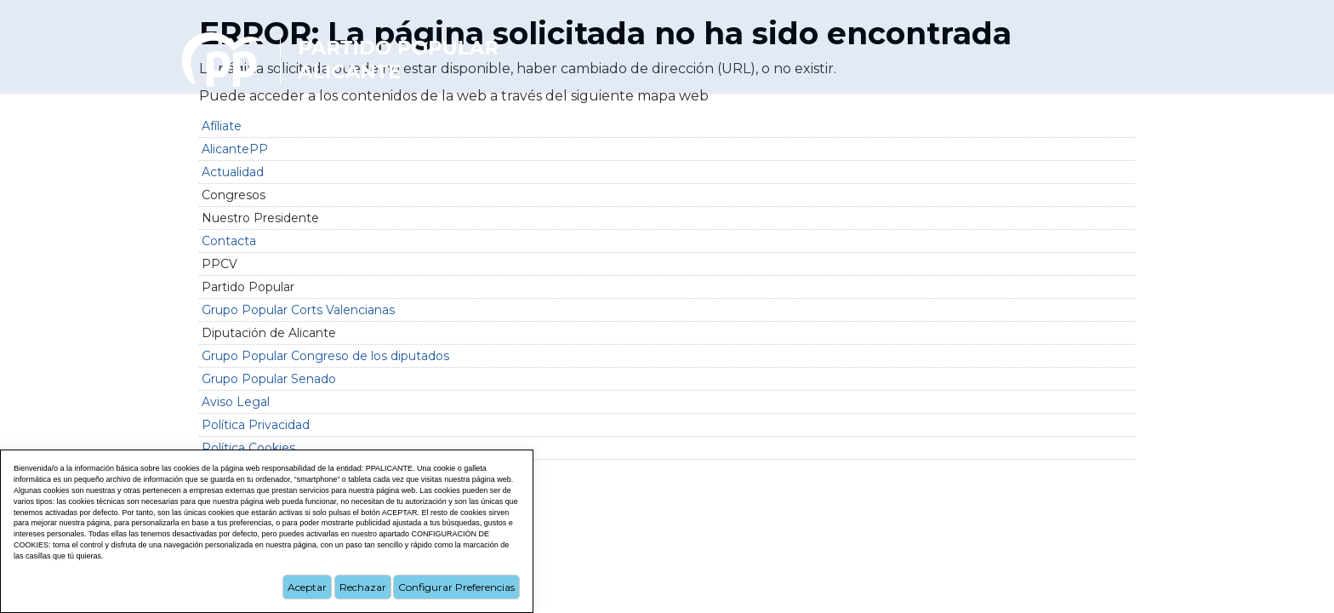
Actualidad (233, 172)
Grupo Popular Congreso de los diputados (325, 356)
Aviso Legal (236, 402)
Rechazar (362, 587)
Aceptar (307, 587)
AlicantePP (235, 149)
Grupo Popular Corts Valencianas (298, 310)
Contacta (229, 241)
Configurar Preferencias (456, 587)
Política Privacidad (256, 425)
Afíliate (222, 126)
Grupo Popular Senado (269, 379)
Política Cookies (248, 447)
